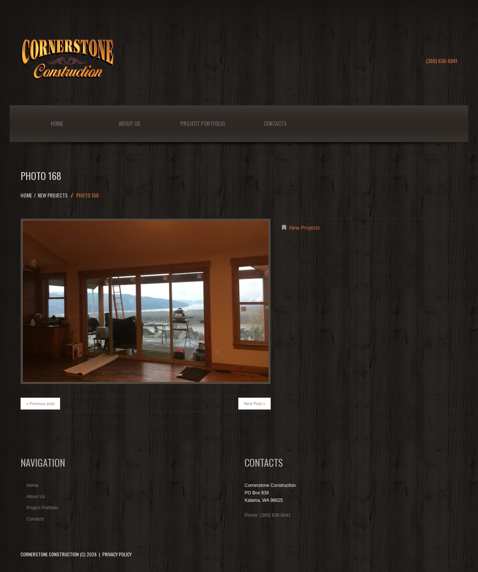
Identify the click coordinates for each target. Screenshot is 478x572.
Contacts (275, 123)
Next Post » (254, 403)
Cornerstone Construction (50, 554)
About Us (129, 123)
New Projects (53, 195)
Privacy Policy (116, 554)
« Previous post (40, 403)
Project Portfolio (202, 123)
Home (57, 123)
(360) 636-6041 (441, 61)
